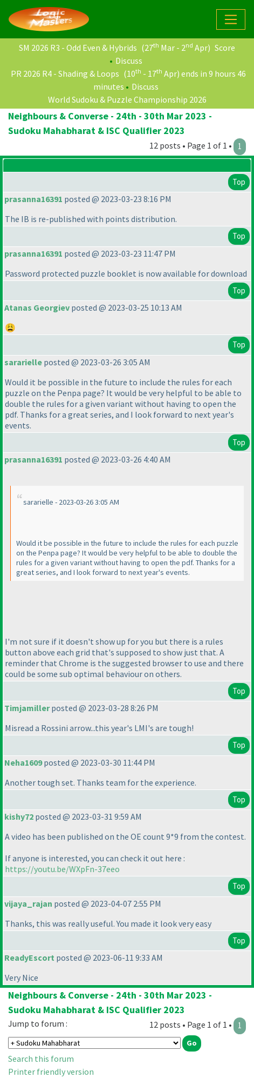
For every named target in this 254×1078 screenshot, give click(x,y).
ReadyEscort (29, 957)
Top (238, 182)
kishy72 (18, 816)
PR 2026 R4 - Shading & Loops (65, 73)
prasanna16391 (33, 198)
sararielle (23, 362)
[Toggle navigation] (230, 19)
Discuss (128, 60)
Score (225, 47)
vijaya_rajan (28, 903)
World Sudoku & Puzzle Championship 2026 (127, 99)
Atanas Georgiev (37, 307)
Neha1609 (23, 762)
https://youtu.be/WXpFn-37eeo (62, 868)
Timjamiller (27, 707)
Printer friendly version (51, 1071)
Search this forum (41, 1058)
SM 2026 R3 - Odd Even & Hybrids (78, 47)
